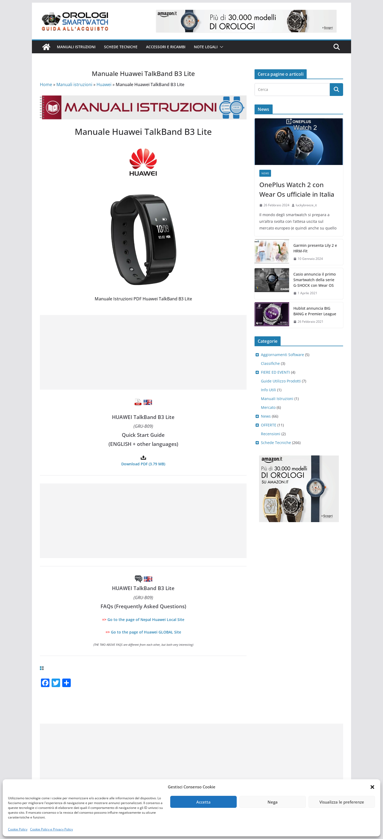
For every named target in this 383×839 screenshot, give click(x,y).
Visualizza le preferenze (341, 802)
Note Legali (206, 46)
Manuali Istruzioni (277, 398)
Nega (273, 802)
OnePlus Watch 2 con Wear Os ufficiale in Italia (296, 189)
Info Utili (268, 389)
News (265, 173)
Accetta (203, 802)
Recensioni (270, 433)
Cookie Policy (17, 829)
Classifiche (270, 363)
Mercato (268, 407)
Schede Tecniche (121, 46)
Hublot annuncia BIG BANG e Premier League (314, 311)
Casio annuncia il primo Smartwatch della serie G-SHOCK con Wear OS (314, 280)
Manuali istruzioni (76, 46)
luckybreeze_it (306, 205)
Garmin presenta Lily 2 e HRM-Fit (315, 248)
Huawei (104, 84)
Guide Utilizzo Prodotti (281, 381)
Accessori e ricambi (165, 46)
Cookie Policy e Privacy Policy (51, 829)
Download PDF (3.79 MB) (143, 463)
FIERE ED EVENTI (275, 372)
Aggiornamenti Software (282, 354)
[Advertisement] (143, 352)
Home (46, 84)
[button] (372, 787)
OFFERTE (268, 424)
